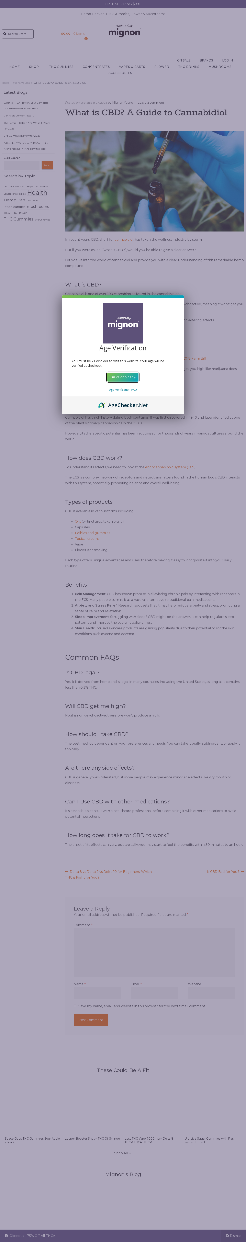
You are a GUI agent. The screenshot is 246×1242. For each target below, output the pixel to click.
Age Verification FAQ (123, 390)
